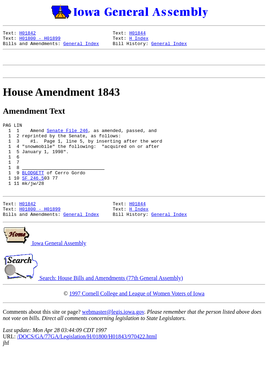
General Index (81, 46)
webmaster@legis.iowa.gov (113, 335)
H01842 (27, 34)
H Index (139, 40)
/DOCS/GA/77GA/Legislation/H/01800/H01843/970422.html (87, 360)
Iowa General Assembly (44, 266)
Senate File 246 (67, 139)
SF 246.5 (33, 196)
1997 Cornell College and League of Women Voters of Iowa (137, 317)
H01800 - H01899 (40, 40)
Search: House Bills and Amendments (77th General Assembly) (93, 301)
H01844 (137, 34)
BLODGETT (33, 189)
